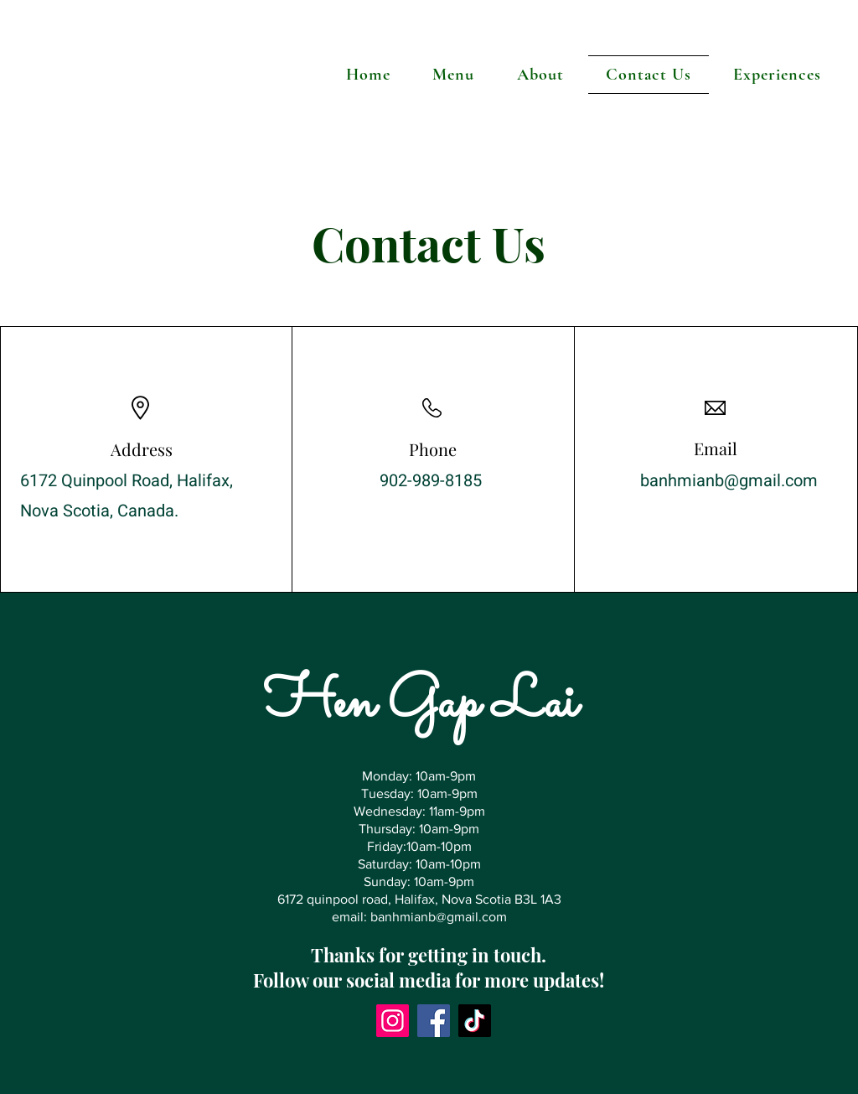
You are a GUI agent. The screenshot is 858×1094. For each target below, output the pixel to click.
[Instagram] (392, 1020)
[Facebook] (433, 1020)
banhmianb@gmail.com (729, 481)
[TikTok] (474, 1020)
